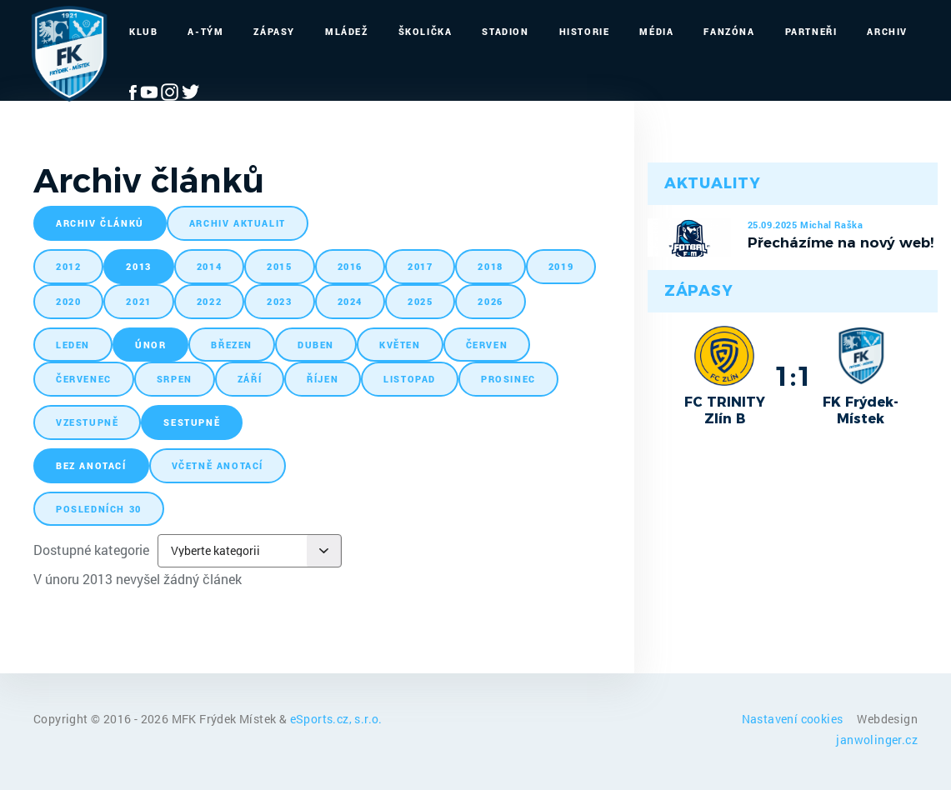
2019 (560, 266)
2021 (138, 301)
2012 (68, 266)
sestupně (191, 422)
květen (400, 344)
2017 (420, 266)
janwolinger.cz (877, 740)
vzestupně (87, 422)
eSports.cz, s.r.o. (336, 719)
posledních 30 (99, 508)
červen (487, 344)
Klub (143, 31)
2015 (279, 266)
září (250, 378)
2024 (350, 301)
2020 (68, 301)
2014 (209, 266)
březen (232, 344)
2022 (209, 301)
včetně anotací (217, 465)
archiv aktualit (237, 223)
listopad (409, 378)
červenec (84, 378)
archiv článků (100, 223)
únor (150, 344)
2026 (490, 301)
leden (73, 344)
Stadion (505, 31)
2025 (420, 301)
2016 (350, 266)
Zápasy (274, 31)
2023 (279, 301)
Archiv (887, 31)
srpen (175, 378)
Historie (584, 31)
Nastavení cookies (794, 719)
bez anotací (91, 465)
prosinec (508, 378)
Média (656, 31)
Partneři (811, 31)
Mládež (346, 31)
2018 (490, 266)
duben (316, 344)
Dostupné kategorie (91, 549)
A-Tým (205, 31)
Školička (425, 31)
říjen (322, 378)
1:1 (793, 375)
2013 (138, 266)
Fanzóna (728, 31)
